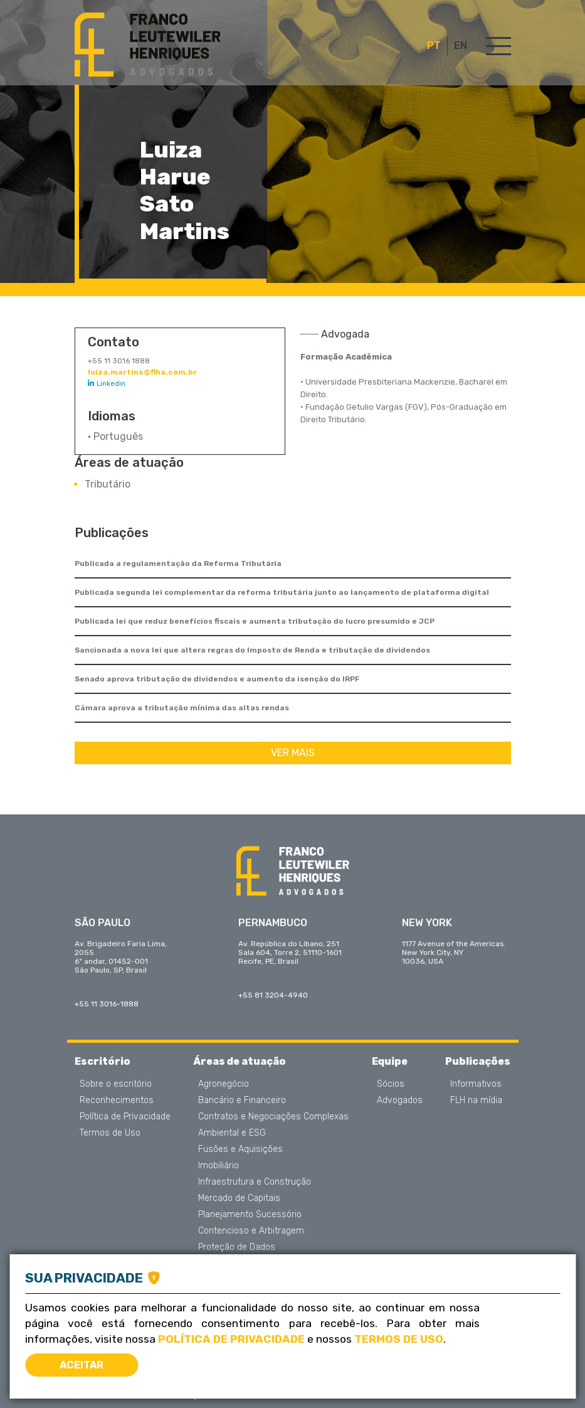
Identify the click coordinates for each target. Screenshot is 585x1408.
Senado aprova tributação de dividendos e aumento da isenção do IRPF (217, 679)
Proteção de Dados (236, 1247)
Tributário (107, 484)
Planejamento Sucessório (250, 1214)
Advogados (400, 1100)
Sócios (390, 1084)
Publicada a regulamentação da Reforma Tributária (178, 563)
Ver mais (293, 753)
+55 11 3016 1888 (119, 360)
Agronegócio (223, 1084)
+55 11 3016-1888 (107, 1004)
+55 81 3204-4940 (273, 995)
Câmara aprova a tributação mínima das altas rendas (182, 707)
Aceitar (81, 1365)
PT (434, 46)
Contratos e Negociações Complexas (273, 1116)
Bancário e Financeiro (242, 1100)
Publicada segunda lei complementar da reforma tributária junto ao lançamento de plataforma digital (282, 592)
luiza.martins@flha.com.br (142, 372)
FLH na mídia (476, 1100)
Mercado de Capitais (239, 1198)
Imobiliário (218, 1165)
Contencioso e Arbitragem (251, 1231)
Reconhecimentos (117, 1100)
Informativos (476, 1084)
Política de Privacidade (125, 1116)
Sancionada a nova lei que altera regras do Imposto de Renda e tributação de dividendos (252, 650)
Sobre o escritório (116, 1084)
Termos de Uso (110, 1133)
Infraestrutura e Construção (254, 1182)
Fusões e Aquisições (240, 1149)
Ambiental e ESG (232, 1133)
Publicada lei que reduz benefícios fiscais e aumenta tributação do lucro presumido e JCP (255, 621)
